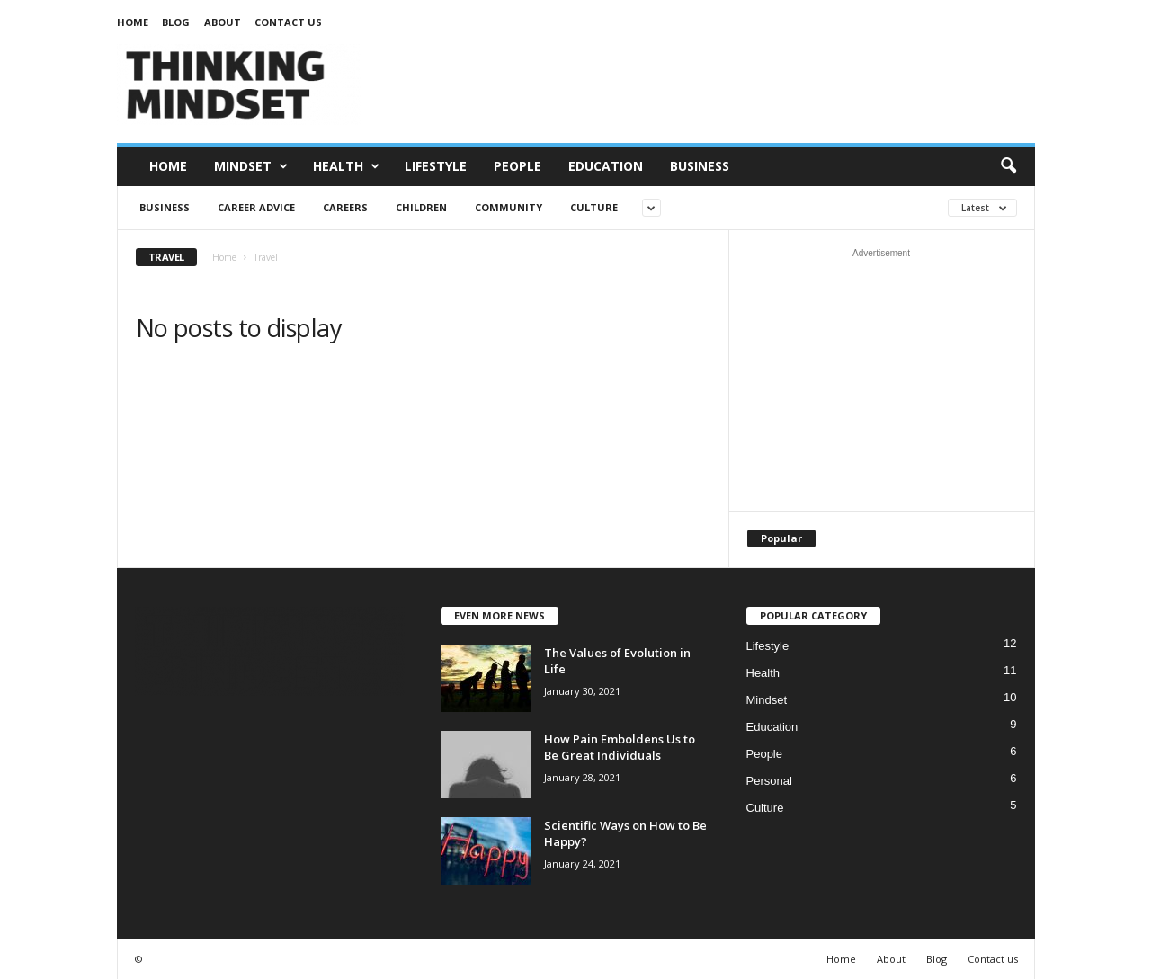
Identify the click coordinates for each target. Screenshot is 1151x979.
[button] (1008, 166)
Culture (594, 207)
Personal (769, 781)
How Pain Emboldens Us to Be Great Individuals (619, 747)
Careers (345, 207)
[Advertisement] (707, 84)
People (517, 165)
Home (132, 22)
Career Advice (256, 207)
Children (421, 207)
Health (346, 166)
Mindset (251, 166)
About (222, 22)
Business (699, 165)
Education (605, 165)
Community (508, 207)
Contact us (288, 22)
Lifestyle (436, 165)
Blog (176, 22)
